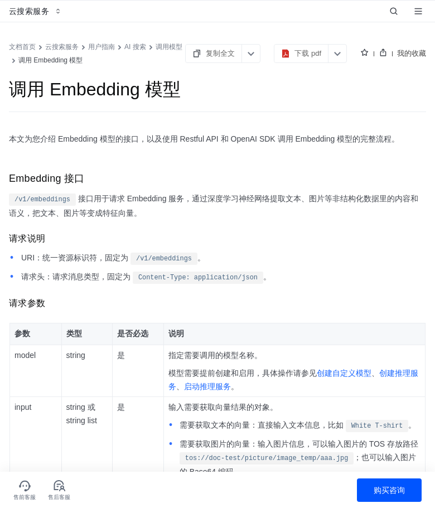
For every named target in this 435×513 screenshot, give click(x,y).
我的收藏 (411, 53)
